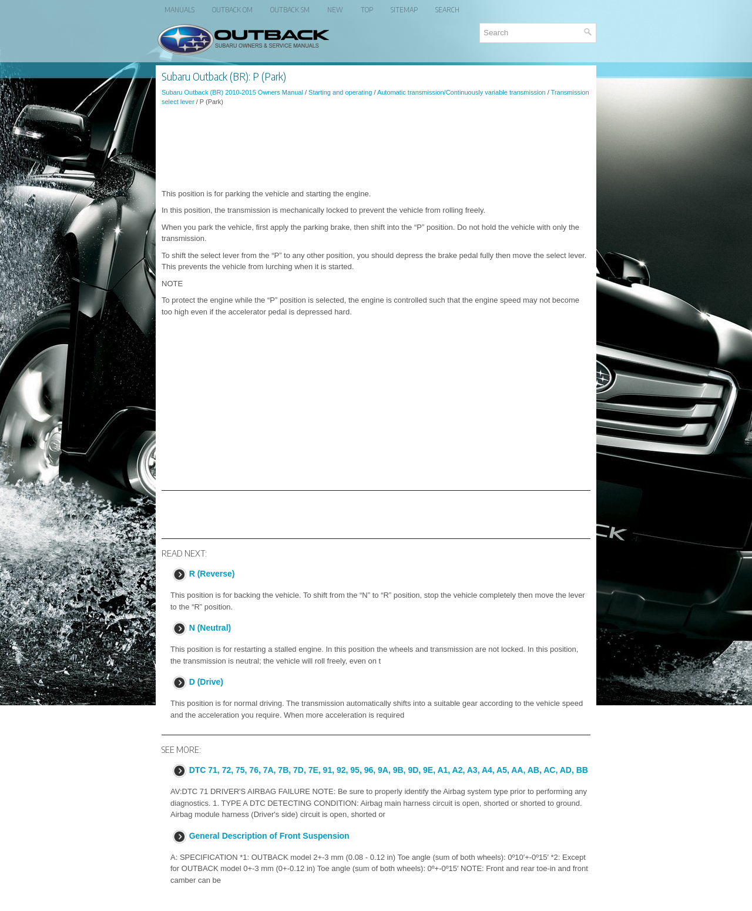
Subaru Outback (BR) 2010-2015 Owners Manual (232, 92)
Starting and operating (340, 92)
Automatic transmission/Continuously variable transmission (461, 92)
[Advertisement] (376, 147)
